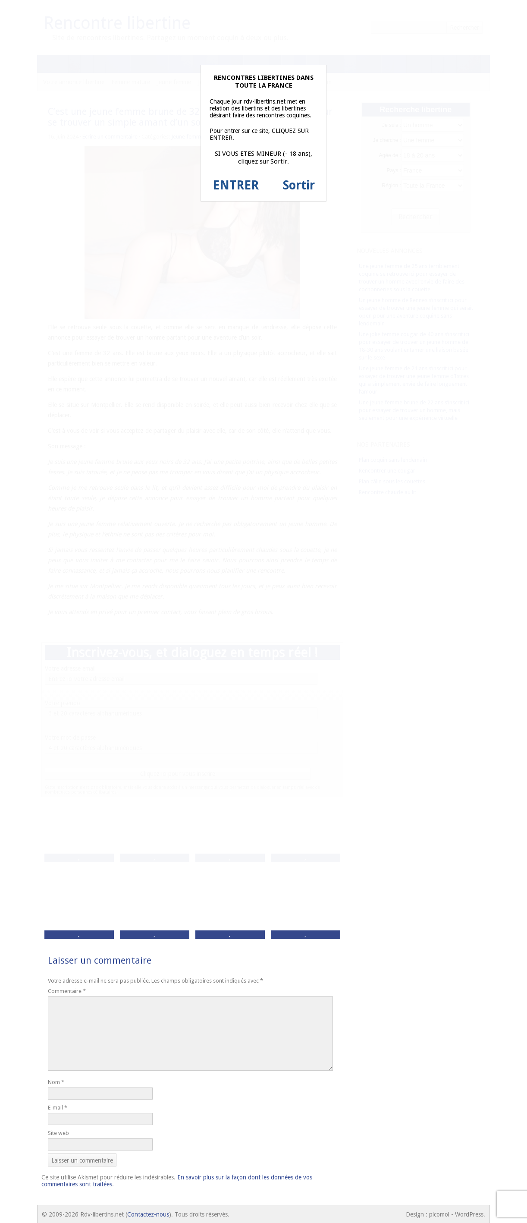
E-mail (57, 1107)
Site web (58, 1133)
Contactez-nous (148, 1214)
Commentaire (67, 991)
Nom (56, 1082)
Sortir (299, 185)
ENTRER (236, 185)
